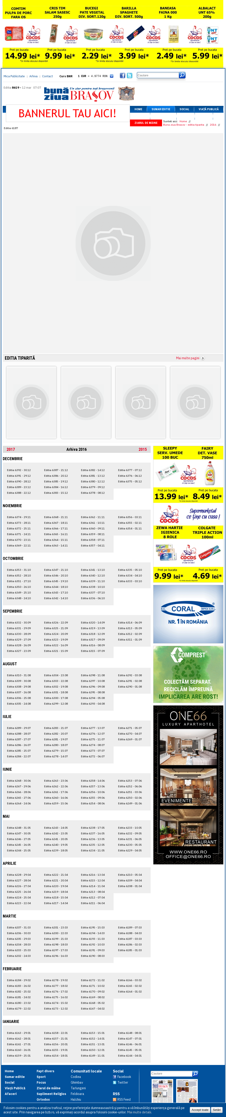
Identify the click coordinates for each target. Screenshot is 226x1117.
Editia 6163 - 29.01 (19, 1033)
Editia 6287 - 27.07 (19, 739)
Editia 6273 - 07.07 (93, 750)
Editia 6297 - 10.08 (93, 681)
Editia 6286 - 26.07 (19, 745)
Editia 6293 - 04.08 (93, 703)
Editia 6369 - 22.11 (19, 545)
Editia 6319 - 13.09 (93, 628)
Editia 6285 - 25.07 (19, 750)
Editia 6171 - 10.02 (93, 985)
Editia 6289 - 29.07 (19, 728)
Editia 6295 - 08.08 (93, 692)
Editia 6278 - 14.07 (56, 756)
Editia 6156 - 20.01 (56, 1044)
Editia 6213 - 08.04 (93, 891)
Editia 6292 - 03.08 (130, 675)
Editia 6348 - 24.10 (19, 598)
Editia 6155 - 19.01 (56, 1050)
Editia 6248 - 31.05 (19, 827)
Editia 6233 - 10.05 (130, 827)
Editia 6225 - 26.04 (19, 891)
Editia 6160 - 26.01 (19, 1050)
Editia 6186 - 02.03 (130, 944)
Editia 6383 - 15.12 (56, 492)
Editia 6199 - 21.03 (56, 938)
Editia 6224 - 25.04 (19, 897)
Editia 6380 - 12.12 (93, 481)
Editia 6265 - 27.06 (19, 797)
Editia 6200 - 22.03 (56, 933)
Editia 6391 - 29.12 (19, 475)
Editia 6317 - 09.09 (93, 639)
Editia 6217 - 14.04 (56, 903)
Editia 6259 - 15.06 (56, 803)
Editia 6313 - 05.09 (130, 628)
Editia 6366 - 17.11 (56, 528)
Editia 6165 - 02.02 (130, 985)
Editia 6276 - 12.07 (93, 733)
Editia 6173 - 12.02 (56, 1008)
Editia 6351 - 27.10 (19, 581)
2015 (143, 449)
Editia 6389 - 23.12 (19, 487)
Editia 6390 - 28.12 (19, 481)
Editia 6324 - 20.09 (56, 634)
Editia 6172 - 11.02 (93, 980)
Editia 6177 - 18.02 (56, 985)
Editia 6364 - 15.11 (56, 539)
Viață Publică (209, 109)
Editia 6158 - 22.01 (56, 1033)
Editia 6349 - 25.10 (19, 592)
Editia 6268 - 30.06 (19, 780)
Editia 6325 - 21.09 (56, 628)
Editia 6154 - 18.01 (56, 1055)
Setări (217, 1110)
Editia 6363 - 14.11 (56, 545)
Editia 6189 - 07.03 (130, 927)
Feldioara (77, 1094)
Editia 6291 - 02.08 (130, 681)
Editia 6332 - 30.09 (19, 622)
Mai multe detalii (139, 1112)
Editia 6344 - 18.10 (56, 586)
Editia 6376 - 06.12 (130, 475)
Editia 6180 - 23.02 (19, 1003)
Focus (203, 116)
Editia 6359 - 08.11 (93, 534)
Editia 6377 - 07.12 (130, 470)
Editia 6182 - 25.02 (19, 991)
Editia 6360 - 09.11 (93, 528)
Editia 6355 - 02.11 (130, 522)
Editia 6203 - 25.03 (19, 950)
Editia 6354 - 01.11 (130, 528)
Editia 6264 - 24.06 (19, 803)
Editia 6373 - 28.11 (19, 522)
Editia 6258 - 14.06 (93, 780)
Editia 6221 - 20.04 (56, 880)
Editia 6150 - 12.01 (93, 1050)
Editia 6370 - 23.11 (19, 539)
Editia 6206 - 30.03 (19, 933)
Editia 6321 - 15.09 (56, 651)
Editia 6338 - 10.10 (93, 586)
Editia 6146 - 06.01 (130, 1044)
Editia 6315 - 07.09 (93, 651)
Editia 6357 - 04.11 (93, 545)
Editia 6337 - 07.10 (93, 592)
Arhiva (33, 76)
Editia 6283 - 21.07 (56, 728)
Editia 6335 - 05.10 (130, 569)
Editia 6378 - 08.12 (93, 492)
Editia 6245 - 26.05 (19, 844)
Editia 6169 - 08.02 (93, 997)
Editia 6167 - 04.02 (93, 1008)
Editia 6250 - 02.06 (130, 797)
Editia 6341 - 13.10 (93, 569)
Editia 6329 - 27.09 (19, 639)
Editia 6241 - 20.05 (56, 839)
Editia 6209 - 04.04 (130, 880)
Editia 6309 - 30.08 (19, 681)
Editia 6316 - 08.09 (93, 645)
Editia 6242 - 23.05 (56, 833)
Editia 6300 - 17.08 (56, 698)
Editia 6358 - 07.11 (93, 539)
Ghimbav (77, 1082)
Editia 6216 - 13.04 (93, 874)
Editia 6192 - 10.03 (93, 944)
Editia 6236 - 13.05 (93, 839)
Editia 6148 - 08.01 (130, 1033)
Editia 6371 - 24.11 (19, 534)
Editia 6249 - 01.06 (130, 803)
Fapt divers (163, 116)
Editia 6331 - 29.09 (19, 628)
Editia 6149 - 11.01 (93, 1055)
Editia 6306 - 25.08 (19, 698)
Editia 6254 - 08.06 (93, 803)
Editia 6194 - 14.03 (93, 933)
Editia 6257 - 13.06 (93, 786)
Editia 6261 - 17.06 (56, 792)
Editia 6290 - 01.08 (130, 686)
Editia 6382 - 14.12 (93, 470)
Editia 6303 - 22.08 (56, 681)
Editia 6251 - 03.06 (130, 792)
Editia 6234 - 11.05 (93, 850)
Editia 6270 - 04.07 (130, 733)
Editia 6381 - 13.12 (93, 475)
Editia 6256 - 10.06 (93, 792)
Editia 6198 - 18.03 (56, 944)
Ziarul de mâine (146, 123)
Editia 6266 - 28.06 (19, 792)
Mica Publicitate (14, 76)
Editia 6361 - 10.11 (93, 522)
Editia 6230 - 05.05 (130, 844)
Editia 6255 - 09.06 (93, 797)
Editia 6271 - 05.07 (130, 728)
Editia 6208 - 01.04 (130, 886)
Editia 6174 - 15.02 (56, 1003)
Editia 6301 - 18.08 (56, 692)
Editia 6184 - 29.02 (19, 980)
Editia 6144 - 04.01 (130, 1055)
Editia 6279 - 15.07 (56, 750)
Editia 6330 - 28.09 (19, 634)
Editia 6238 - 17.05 (93, 827)
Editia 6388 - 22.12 (19, 492)
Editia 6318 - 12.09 (93, 634)
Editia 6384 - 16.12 (56, 487)
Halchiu (76, 1099)
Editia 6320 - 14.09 (93, 622)
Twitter (122, 1082)
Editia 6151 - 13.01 (93, 1044)
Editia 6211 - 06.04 (93, 903)
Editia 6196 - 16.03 (56, 955)
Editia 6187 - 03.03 (130, 938)
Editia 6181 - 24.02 (19, 997)
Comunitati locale (86, 1071)
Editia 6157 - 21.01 (56, 1038)
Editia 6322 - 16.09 (56, 645)
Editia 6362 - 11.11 (93, 517)
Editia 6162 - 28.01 (19, 1038)
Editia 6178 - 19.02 (56, 980)
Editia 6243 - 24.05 (56, 827)
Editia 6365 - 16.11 (56, 534)
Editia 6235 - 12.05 (93, 844)
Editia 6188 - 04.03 (130, 933)
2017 (11, 449)
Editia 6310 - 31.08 (19, 675)
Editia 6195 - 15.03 (93, 927)
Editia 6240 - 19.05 (56, 844)
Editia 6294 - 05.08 (93, 698)
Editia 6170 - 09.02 (93, 991)
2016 (213, 124)
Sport (185, 116)
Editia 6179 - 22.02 (19, 1008)
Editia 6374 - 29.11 (19, 517)
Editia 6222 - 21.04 (56, 874)
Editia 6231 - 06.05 (130, 839)
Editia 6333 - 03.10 (130, 581)
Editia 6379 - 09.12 (93, 487)
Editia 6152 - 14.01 (93, 1038)
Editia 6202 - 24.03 (19, 955)
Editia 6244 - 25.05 (19, 850)
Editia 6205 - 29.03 (19, 938)
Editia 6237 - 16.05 (93, 833)
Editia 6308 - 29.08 (19, 686)
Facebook (124, 1077)
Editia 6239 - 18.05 (56, 850)
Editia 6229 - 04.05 (130, 850)
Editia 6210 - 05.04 (130, 874)
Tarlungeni (78, 1088)
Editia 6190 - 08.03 (93, 955)
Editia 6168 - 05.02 (93, 1003)
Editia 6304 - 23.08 (56, 675)
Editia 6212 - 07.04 (93, 897)
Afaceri (140, 116)
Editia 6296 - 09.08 (93, 686)
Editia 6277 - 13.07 (93, 728)
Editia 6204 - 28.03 (19, 944)
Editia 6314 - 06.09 (130, 622)
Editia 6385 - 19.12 (56, 481)
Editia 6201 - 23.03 (56, 927)
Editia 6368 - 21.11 (56, 517)
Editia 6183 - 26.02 (19, 985)
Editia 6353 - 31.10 (19, 569)
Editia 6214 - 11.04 (93, 886)
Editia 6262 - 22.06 (56, 786)
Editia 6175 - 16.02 (56, 997)
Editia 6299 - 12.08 (56, 703)
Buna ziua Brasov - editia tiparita (183, 124)
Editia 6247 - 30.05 (19, 833)
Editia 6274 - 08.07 (93, 745)
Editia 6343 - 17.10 (56, 592)
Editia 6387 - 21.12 (56, 470)
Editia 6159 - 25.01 (19, 1055)
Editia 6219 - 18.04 (56, 891)
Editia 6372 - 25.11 (19, 528)
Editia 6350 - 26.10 (19, 586)
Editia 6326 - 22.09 (56, 622)
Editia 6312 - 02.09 (130, 634)
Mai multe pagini (187, 358)
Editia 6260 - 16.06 (56, 797)
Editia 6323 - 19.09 (56, 639)
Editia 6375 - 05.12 (130, 481)
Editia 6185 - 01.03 (130, 950)
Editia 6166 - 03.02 (130, 980)
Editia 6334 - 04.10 (130, 575)
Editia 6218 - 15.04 (56, 897)
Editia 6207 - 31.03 (19, 927)
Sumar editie (161, 109)
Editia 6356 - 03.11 (130, 517)
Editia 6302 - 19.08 (56, 686)
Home (138, 109)
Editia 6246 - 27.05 (19, 839)
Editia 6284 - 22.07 (19, 756)
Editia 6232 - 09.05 (130, 833)
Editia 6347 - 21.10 (56, 569)
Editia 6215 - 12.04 (93, 880)
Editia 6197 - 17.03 (56, 950)
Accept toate (200, 1110)
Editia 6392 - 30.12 (19, 470)
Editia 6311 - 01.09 (130, 639)
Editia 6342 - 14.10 (56, 598)
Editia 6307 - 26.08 (19, 692)
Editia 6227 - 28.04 (19, 880)
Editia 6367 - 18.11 (56, 522)
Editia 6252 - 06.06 (130, 786)
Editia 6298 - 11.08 (93, 675)
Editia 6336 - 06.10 (93, 598)
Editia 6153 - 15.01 (93, 1033)
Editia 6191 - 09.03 (93, 950)
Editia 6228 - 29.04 (19, 874)
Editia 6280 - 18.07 (56, 745)
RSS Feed (124, 1099)
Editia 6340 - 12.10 (93, 575)
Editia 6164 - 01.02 (130, 991)
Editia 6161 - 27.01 (19, 1044)
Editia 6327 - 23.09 (19, 651)
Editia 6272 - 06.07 (93, 756)
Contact (47, 76)
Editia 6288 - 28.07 (19, 733)
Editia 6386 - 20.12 (56, 475)
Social (184, 109)
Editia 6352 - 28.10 (19, 575)
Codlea (76, 1077)
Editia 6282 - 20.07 (56, 733)
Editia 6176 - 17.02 (56, 991)
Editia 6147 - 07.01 (130, 1038)
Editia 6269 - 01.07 (130, 739)
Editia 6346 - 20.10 (56, 575)
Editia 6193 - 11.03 (93, 938)
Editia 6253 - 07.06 (130, 780)
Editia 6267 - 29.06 (19, 786)
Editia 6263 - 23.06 (56, 780)
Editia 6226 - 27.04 (19, 886)
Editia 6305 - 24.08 (19, 703)
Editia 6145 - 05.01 (130, 1050)
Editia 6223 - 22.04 (19, 903)
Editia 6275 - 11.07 (93, 739)
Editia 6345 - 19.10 (56, 581)
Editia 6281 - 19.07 (56, 739)
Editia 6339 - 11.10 (93, 581)
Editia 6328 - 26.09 (19, 645)
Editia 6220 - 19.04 (56, 886)
